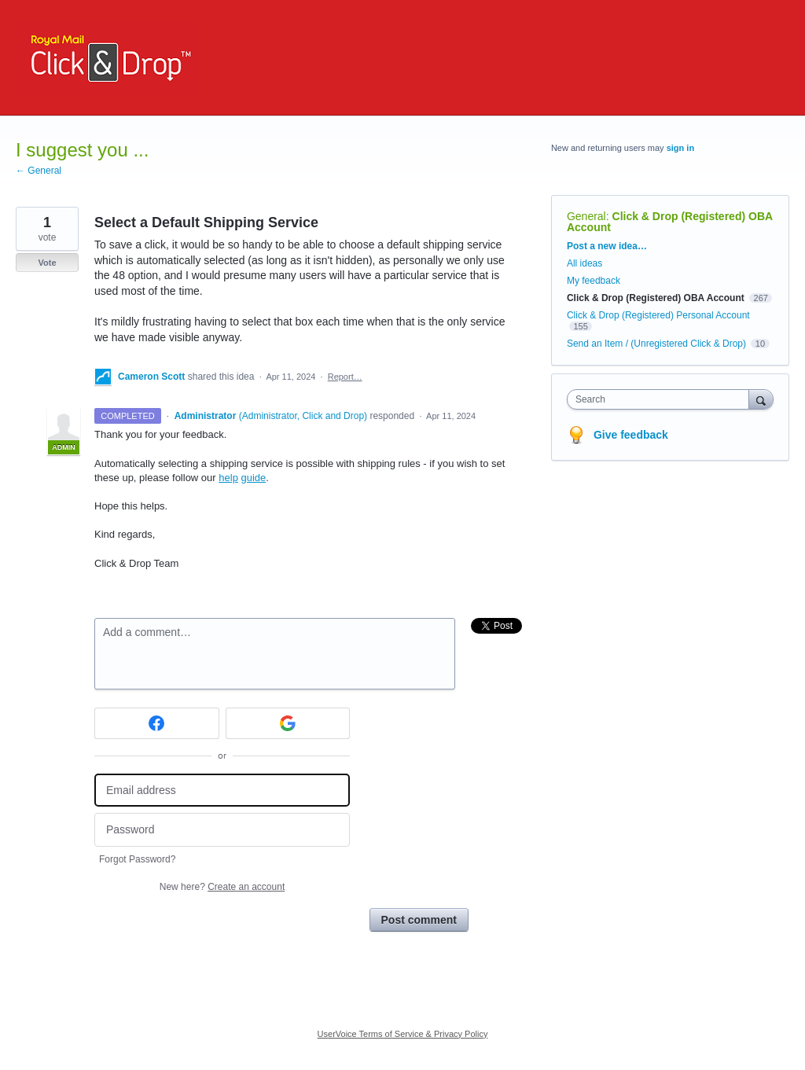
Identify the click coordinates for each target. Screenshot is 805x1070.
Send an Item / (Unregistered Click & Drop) (656, 343)
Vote (47, 262)
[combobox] (661, 399)
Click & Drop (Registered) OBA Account (670, 221)
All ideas (584, 263)
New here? (222, 886)
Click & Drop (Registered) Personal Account (658, 315)
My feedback (593, 280)
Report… (345, 376)
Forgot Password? (137, 859)
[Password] (222, 830)
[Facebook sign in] (156, 723)
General (586, 216)
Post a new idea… (607, 246)
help (228, 478)
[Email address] (222, 790)
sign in (680, 148)
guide (253, 478)
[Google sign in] (288, 723)
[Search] (761, 399)
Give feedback (631, 434)
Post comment (419, 920)
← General (38, 170)
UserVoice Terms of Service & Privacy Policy (403, 1034)
